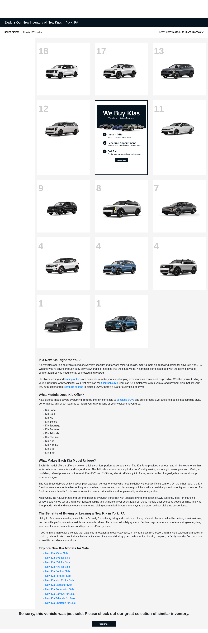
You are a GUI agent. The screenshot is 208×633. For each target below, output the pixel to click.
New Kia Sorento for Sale (59, 589)
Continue (104, 624)
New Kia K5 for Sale (56, 553)
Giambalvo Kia (109, 383)
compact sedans (73, 387)
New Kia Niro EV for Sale (59, 580)
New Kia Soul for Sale (57, 571)
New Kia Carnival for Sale (60, 594)
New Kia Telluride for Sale (60, 598)
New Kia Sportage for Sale (60, 603)
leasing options (73, 379)
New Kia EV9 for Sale (57, 562)
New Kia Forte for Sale (58, 575)
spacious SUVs (125, 399)
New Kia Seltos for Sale (58, 585)
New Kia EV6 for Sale (57, 557)
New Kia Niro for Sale (57, 566)
